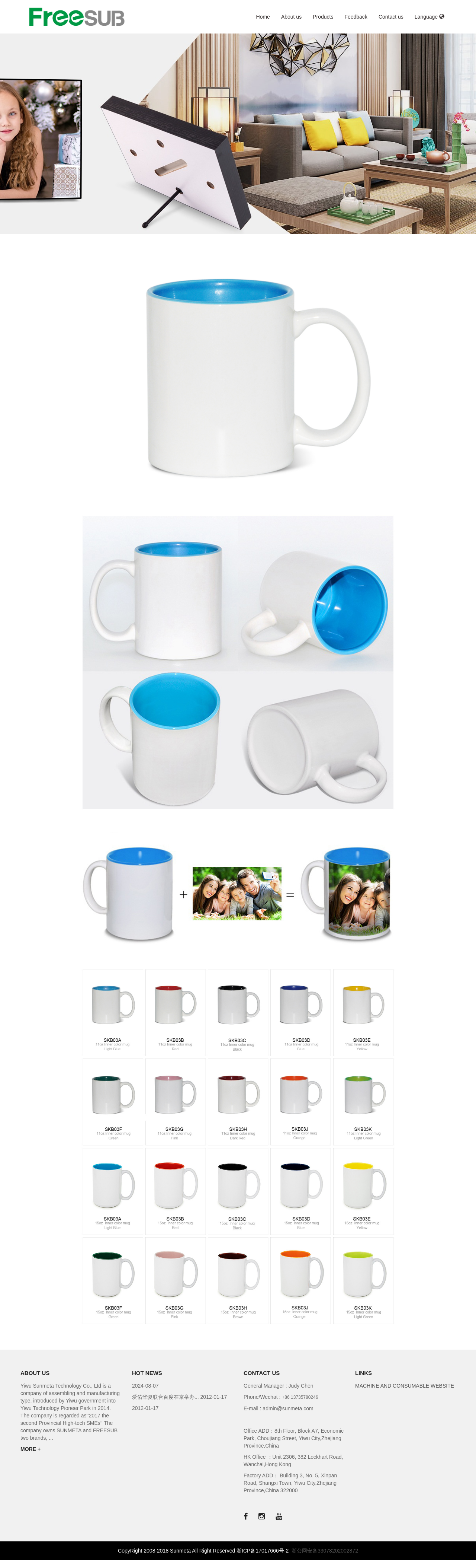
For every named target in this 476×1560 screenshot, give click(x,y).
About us (291, 17)
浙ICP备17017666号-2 (263, 1551)
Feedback (355, 17)
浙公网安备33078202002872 (325, 1551)
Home (263, 17)
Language (429, 17)
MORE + (30, 1449)
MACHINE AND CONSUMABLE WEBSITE (404, 1386)
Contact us (391, 17)
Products (323, 17)
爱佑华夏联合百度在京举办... (166, 1397)
